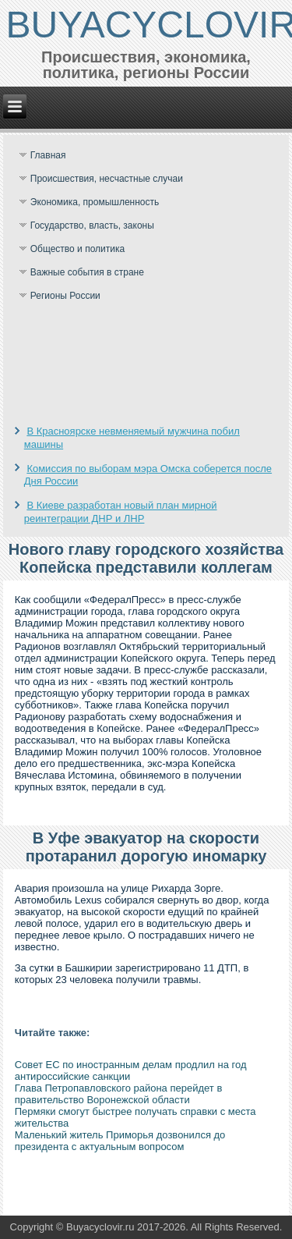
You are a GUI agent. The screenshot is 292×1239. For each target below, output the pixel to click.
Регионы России (65, 295)
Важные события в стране (87, 272)
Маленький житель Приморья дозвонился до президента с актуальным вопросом (120, 1140)
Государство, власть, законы (92, 225)
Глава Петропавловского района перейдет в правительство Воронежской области (119, 1094)
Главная (48, 155)
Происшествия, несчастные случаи (106, 178)
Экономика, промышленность (95, 202)
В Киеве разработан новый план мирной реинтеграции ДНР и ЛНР (120, 511)
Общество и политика (77, 248)
